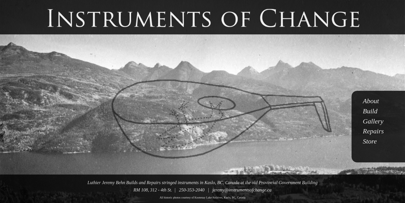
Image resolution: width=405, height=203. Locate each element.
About (371, 101)
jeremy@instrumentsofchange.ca (241, 189)
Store (370, 141)
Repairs (373, 131)
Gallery (373, 121)
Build (370, 111)
